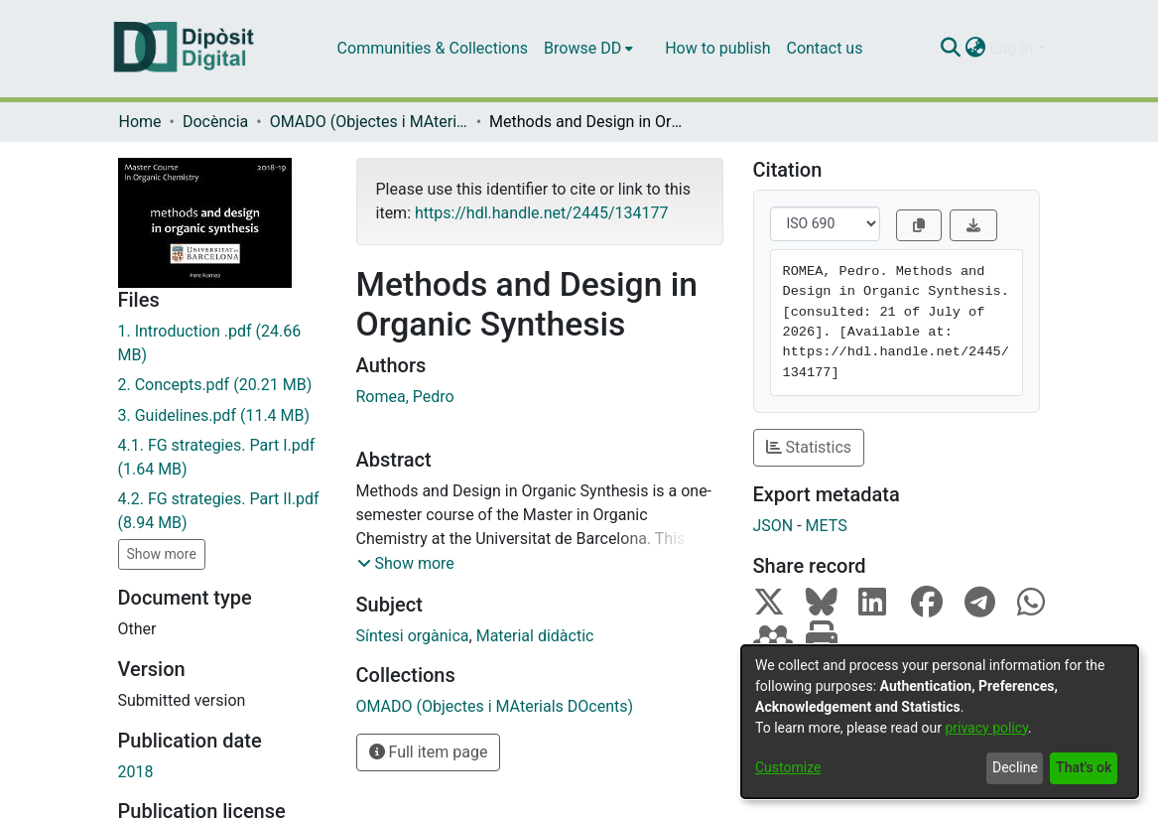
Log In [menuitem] (1012, 48)
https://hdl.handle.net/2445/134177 (541, 213)
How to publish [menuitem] (717, 48)
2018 (136, 771)
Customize (788, 767)
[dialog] (939, 721)
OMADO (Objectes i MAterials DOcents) (369, 121)
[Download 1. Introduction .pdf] (222, 343)
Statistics (809, 447)
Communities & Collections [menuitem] (432, 48)
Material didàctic (535, 635)
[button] (405, 564)
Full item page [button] (428, 752)
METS (826, 525)
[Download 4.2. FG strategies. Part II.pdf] (222, 511)
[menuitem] (588, 48)
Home (140, 121)
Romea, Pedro (405, 396)
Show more (161, 554)
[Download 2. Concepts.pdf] (222, 385)
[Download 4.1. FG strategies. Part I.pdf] (222, 457)
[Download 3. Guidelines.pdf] (222, 416)
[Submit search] (951, 49)
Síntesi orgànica (412, 635)
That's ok (1083, 767)
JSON (773, 525)
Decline (1015, 767)
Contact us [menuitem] (824, 48)
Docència (215, 121)
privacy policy (986, 728)
